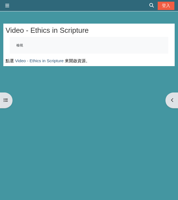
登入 (166, 5)
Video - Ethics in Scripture (39, 60)
